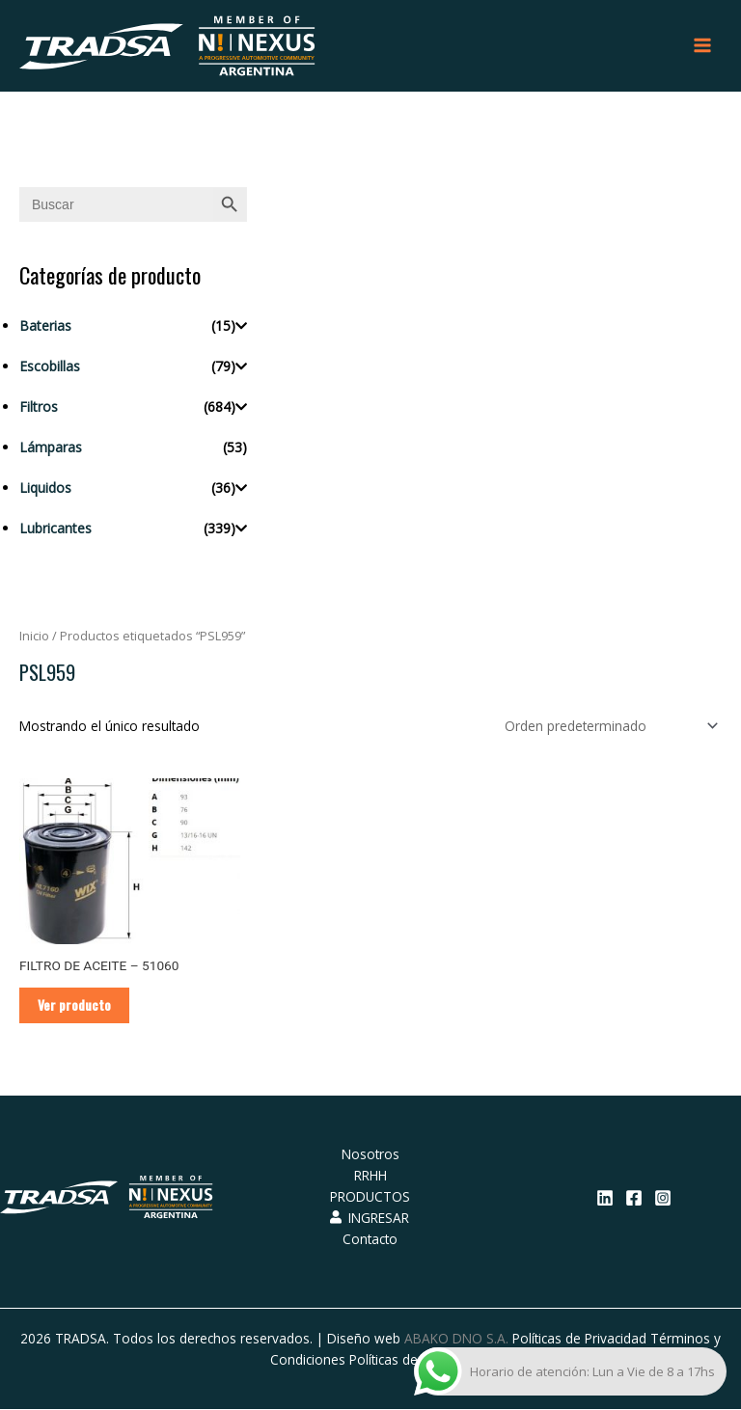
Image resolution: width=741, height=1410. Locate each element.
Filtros (38, 407)
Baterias (45, 326)
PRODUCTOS (370, 1198)
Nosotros (370, 1156)
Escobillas (49, 367)
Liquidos (45, 488)
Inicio (34, 637)
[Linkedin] (605, 1199)
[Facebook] (634, 1199)
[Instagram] (663, 1199)
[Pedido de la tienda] (608, 726)
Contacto (370, 1241)
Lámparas (50, 448)
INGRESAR (369, 1219)
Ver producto (75, 1006)
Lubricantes (55, 529)
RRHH (370, 1177)
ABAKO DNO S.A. (456, 1339)
